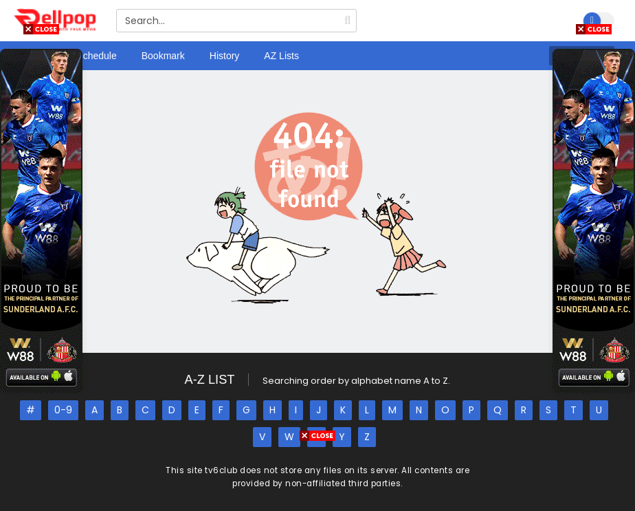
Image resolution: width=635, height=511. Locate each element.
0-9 (63, 410)
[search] (347, 20)
